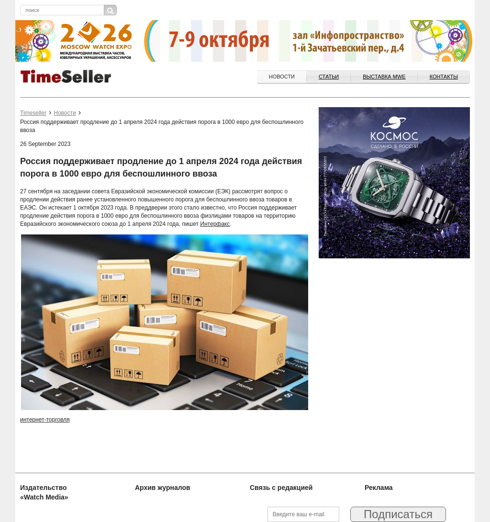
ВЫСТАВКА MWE (384, 76)
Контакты (444, 76)
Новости (282, 76)
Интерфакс (215, 224)
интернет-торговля (45, 419)
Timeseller (33, 113)
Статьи (329, 76)
